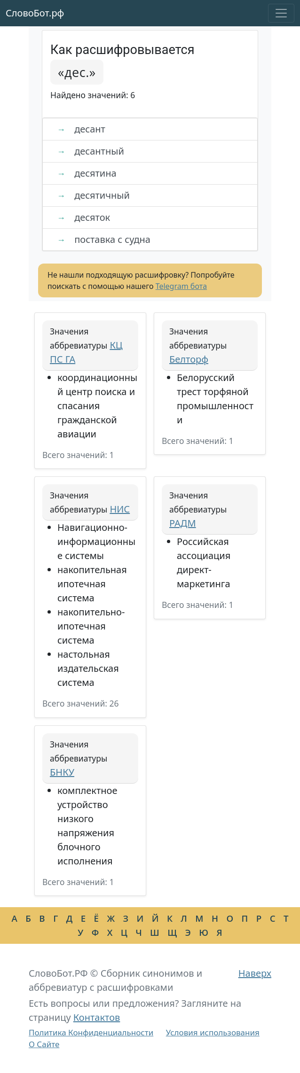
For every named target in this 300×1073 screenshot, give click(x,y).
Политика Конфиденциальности (91, 1032)
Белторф (188, 359)
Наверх (254, 973)
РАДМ (182, 523)
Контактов (96, 1017)
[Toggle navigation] (281, 13)
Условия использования (213, 1032)
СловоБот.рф (35, 13)
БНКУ (62, 772)
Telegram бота (181, 286)
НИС (120, 509)
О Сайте (44, 1044)
